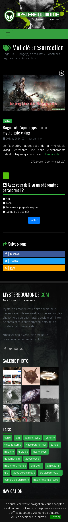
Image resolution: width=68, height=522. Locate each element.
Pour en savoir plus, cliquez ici (28, 517)
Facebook (12, 254)
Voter (34, 220)
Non (9, 203)
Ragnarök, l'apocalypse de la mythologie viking (25, 130)
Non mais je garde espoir (22, 207)
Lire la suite (52, 154)
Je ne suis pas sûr (17, 211)
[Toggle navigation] (8, 33)
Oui (8, 198)
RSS (10, 268)
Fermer (55, 517)
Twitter (11, 261)
